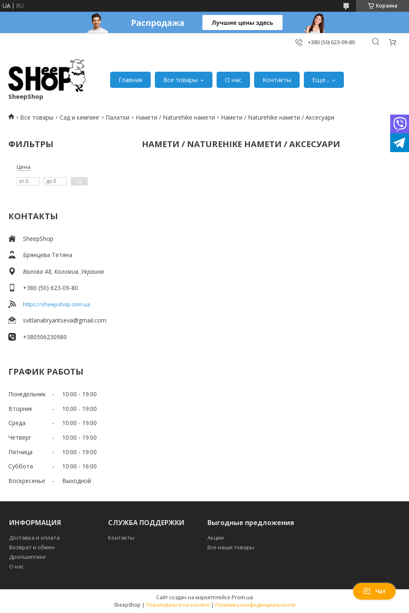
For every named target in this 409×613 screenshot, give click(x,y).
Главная (130, 79)
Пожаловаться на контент (178, 604)
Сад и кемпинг (80, 117)
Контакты (277, 79)
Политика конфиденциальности (255, 604)
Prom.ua (242, 597)
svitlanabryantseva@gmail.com (64, 320)
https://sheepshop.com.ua (56, 304)
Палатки (117, 117)
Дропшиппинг (27, 556)
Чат (374, 591)
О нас (233, 79)
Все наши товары (230, 547)
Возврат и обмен (32, 547)
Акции (215, 537)
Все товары (180, 79)
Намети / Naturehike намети (175, 117)
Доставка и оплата (34, 537)
